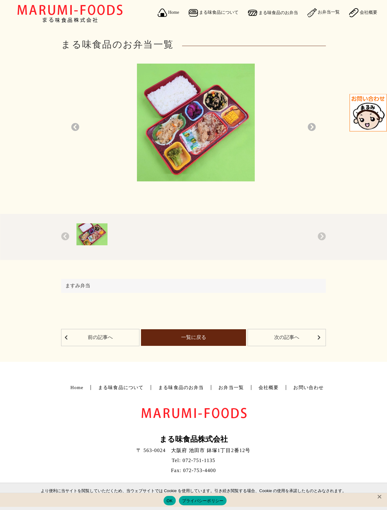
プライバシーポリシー (203, 500)
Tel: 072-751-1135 (193, 460)
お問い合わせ (308, 387)
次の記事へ (286, 337)
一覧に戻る (193, 337)
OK (170, 500)
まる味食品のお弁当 (273, 13)
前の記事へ (100, 337)
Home (168, 12)
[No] (379, 496)
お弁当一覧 (323, 12)
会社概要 (363, 12)
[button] (75, 127)
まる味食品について (214, 13)
